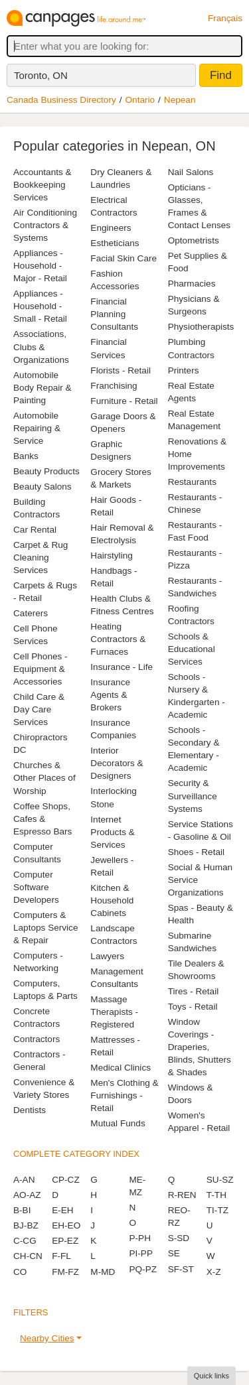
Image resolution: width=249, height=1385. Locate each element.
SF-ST (181, 1269)
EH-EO (66, 1225)
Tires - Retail (193, 991)
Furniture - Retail (123, 401)
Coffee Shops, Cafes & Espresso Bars (42, 818)
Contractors (36, 1039)
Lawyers (107, 956)
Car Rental (34, 530)
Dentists (29, 1110)
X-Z (214, 1272)
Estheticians (114, 243)
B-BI (22, 1210)
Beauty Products (46, 471)
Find (221, 75)
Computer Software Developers (36, 887)
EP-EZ (65, 1241)
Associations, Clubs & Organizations (41, 346)
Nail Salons (191, 172)
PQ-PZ (143, 1269)
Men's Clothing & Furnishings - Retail (124, 1095)
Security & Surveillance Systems (192, 795)
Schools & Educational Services (191, 649)
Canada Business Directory (61, 100)
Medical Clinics (120, 1068)
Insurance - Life (121, 667)
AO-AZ (27, 1195)
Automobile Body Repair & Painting (42, 387)
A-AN (24, 1180)
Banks (26, 456)
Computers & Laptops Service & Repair (45, 927)
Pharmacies (192, 284)
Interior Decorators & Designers (116, 763)
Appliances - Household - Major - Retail (40, 265)
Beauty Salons (42, 487)
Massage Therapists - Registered (114, 1011)
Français (225, 18)
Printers (183, 370)
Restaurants (192, 482)
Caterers (30, 613)
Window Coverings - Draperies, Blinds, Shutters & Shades (199, 1047)
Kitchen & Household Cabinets (111, 900)
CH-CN (27, 1256)
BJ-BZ (26, 1225)
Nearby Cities (47, 1338)
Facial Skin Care (123, 258)
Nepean (180, 100)
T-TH (216, 1195)
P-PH (139, 1238)
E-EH (62, 1210)
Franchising (113, 386)
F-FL (61, 1256)
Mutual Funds (117, 1123)
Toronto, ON (41, 75)
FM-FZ (65, 1272)
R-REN (182, 1195)
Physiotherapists (201, 327)
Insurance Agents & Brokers (110, 694)
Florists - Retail (120, 370)
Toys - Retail (193, 1007)
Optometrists (193, 240)
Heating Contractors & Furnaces (117, 639)
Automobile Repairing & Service (36, 428)
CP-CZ (66, 1180)
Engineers (110, 228)
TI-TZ (217, 1210)
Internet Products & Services (112, 832)
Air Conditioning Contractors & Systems (45, 225)
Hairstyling (111, 556)
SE (174, 1253)
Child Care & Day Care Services (38, 709)
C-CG (25, 1241)
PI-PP (141, 1253)
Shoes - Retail (196, 852)
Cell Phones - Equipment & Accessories (40, 669)
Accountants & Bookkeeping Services (42, 184)
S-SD (178, 1238)
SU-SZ (220, 1180)
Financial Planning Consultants (114, 314)
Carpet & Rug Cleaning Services (40, 557)
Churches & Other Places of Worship (44, 777)
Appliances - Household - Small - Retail (40, 306)
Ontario (140, 100)
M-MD (102, 1272)
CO (20, 1272)
